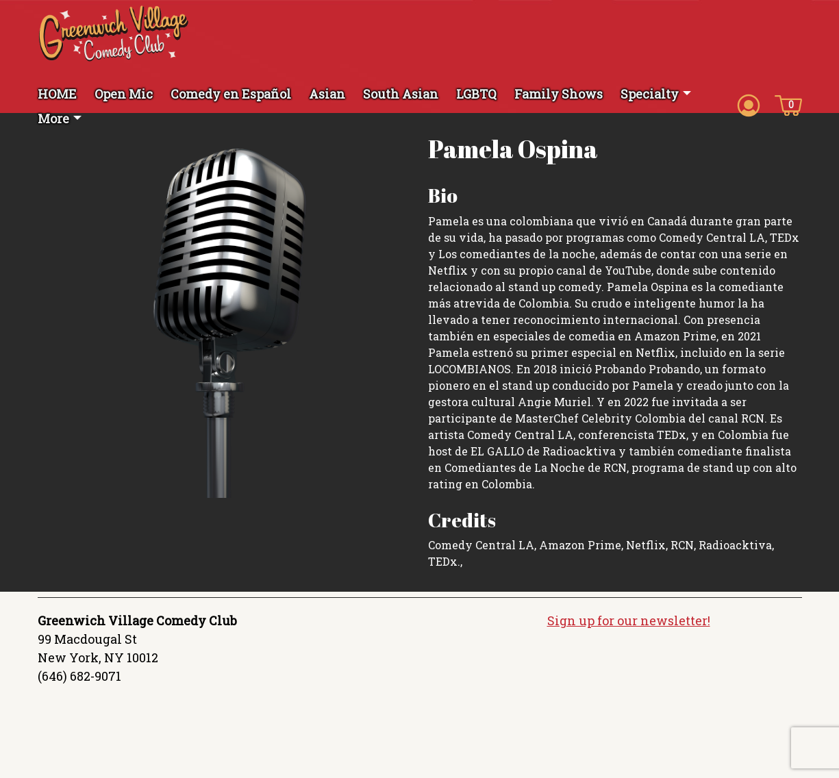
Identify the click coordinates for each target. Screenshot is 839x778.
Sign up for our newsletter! (628, 620)
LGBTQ (476, 94)
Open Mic (124, 94)
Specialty (650, 94)
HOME (57, 94)
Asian (327, 94)
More (53, 118)
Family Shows (558, 94)
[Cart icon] (788, 104)
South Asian (400, 94)
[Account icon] (748, 104)
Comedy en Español (231, 94)
